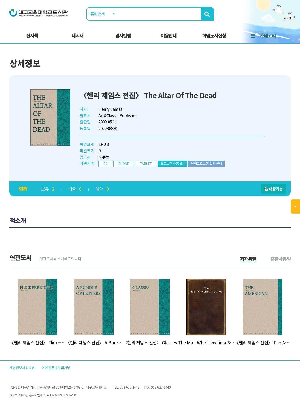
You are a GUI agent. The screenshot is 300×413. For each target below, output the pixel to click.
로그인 (287, 18)
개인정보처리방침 (23, 368)
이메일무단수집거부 (61, 368)
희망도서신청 (214, 35)
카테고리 (268, 35)
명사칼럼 (123, 35)
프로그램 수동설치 (173, 163)
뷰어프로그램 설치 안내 (206, 163)
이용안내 (168, 35)
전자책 (32, 35)
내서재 (77, 35)
